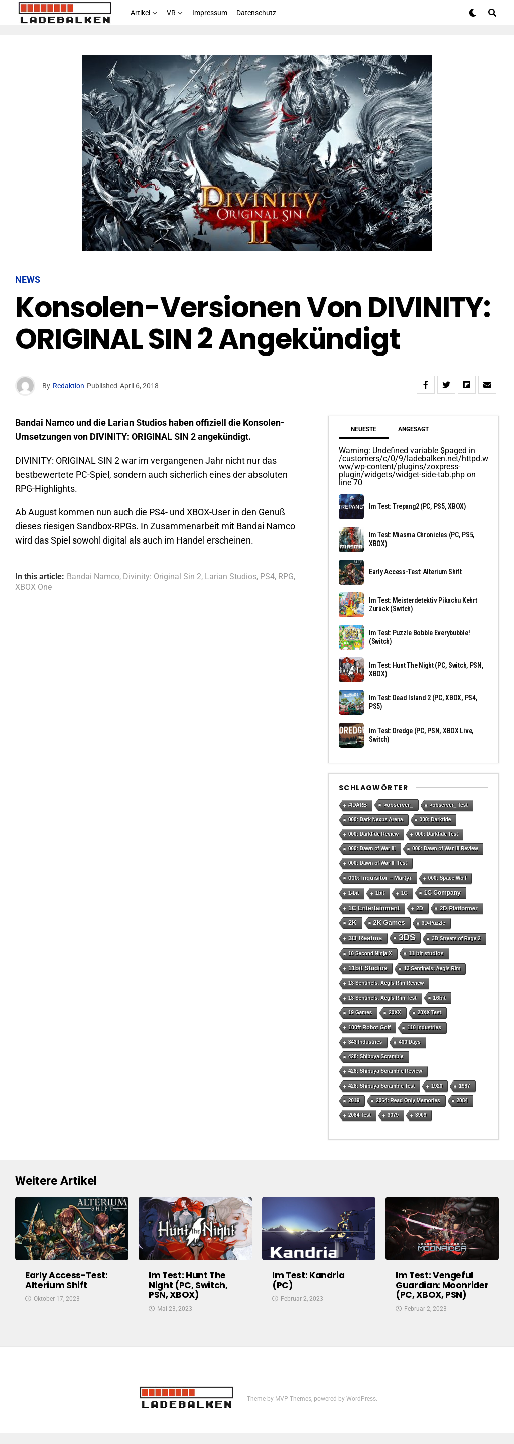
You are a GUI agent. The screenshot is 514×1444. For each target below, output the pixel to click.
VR (171, 13)
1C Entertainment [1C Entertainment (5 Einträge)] (374, 908)
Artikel (140, 13)
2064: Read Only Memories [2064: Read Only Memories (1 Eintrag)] (408, 1100)
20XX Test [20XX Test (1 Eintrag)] (429, 1012)
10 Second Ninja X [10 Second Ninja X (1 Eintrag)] (370, 953)
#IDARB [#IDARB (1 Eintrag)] (357, 805)
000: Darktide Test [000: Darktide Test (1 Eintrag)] (436, 834)
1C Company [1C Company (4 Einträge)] (442, 892)
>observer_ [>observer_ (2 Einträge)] (398, 805)
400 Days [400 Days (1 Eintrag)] (409, 1042)
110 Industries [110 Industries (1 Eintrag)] (424, 1027)
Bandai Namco (93, 577)
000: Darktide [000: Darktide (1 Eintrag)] (435, 819)
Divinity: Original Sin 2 (162, 577)
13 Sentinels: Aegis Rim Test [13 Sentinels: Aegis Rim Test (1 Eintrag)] (382, 998)
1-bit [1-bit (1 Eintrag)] (353, 893)
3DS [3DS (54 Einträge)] (407, 937)
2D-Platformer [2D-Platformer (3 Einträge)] (459, 908)
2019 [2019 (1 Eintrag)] (353, 1100)
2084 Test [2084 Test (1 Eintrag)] (359, 1115)
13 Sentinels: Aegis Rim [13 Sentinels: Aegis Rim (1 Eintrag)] (432, 968)
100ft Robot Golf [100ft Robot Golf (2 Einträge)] (369, 1027)
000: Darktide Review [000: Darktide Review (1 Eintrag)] (373, 834)
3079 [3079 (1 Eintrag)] (393, 1115)
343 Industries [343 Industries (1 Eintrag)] (365, 1042)
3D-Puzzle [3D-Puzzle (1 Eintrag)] (433, 923)
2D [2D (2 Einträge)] (419, 908)
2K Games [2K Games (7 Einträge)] (389, 922)
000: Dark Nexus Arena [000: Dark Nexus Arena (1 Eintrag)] (375, 819)
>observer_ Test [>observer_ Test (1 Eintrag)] (449, 805)
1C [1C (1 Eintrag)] (404, 893)
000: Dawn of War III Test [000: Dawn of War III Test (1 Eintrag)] (377, 863)
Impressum (209, 13)
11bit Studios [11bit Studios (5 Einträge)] (367, 968)
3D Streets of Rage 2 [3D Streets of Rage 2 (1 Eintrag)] (456, 938)
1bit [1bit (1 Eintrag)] (379, 893)
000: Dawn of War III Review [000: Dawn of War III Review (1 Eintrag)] (445, 848)
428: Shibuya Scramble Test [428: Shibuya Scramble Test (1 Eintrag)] (381, 1086)
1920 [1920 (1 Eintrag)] (436, 1086)
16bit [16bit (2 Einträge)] (439, 998)
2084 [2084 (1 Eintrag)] (462, 1100)
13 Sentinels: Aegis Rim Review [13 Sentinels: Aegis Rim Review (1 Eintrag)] (386, 983)
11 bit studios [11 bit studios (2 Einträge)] (426, 953)
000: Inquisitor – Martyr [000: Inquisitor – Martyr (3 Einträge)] (380, 878)
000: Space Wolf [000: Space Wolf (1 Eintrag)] (447, 878)
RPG (286, 577)
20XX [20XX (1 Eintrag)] (395, 1012)
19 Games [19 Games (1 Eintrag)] (360, 1012)
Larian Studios (230, 577)
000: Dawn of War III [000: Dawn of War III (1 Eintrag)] (372, 848)
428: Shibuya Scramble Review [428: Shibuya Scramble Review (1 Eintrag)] (385, 1071)
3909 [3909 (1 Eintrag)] (420, 1115)
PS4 (267, 577)
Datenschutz (256, 13)
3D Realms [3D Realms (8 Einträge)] (365, 938)
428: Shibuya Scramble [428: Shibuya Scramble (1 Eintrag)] (376, 1056)
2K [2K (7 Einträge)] (352, 922)
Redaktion (68, 386)
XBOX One (33, 587)
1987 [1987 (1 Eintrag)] (464, 1086)
